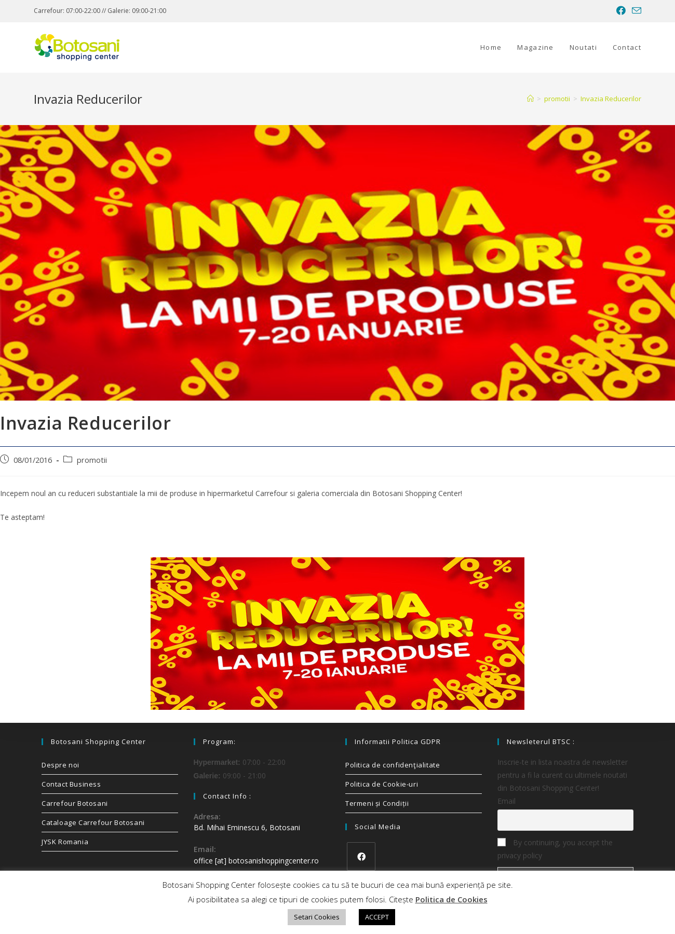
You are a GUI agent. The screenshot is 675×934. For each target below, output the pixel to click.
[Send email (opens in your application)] (635, 11)
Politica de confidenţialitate (392, 765)
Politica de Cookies (451, 899)
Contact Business (71, 784)
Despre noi (60, 765)
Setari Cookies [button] (317, 917)
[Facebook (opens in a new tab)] (621, 11)
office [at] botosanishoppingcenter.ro (256, 861)
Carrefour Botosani (75, 803)
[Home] (530, 98)
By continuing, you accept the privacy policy (555, 848)
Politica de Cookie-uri (381, 784)
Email (506, 801)
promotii (92, 460)
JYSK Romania (65, 841)
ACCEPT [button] (377, 917)
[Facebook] (361, 856)
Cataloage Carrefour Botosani (93, 822)
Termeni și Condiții (377, 803)
